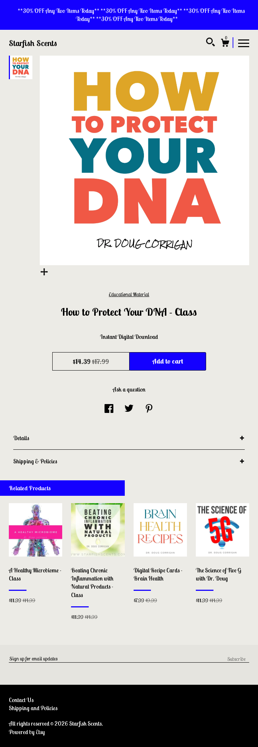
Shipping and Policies (33, 708)
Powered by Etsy (27, 732)
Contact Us (21, 700)
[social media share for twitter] (129, 409)
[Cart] (225, 43)
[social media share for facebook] (109, 409)
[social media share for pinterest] (149, 409)
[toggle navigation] (243, 42)
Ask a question (129, 389)
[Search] (210, 43)
